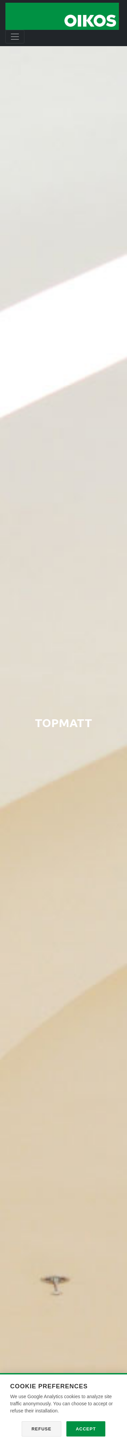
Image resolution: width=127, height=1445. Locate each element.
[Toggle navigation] (14, 36)
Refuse (41, 1428)
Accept (86, 1428)
